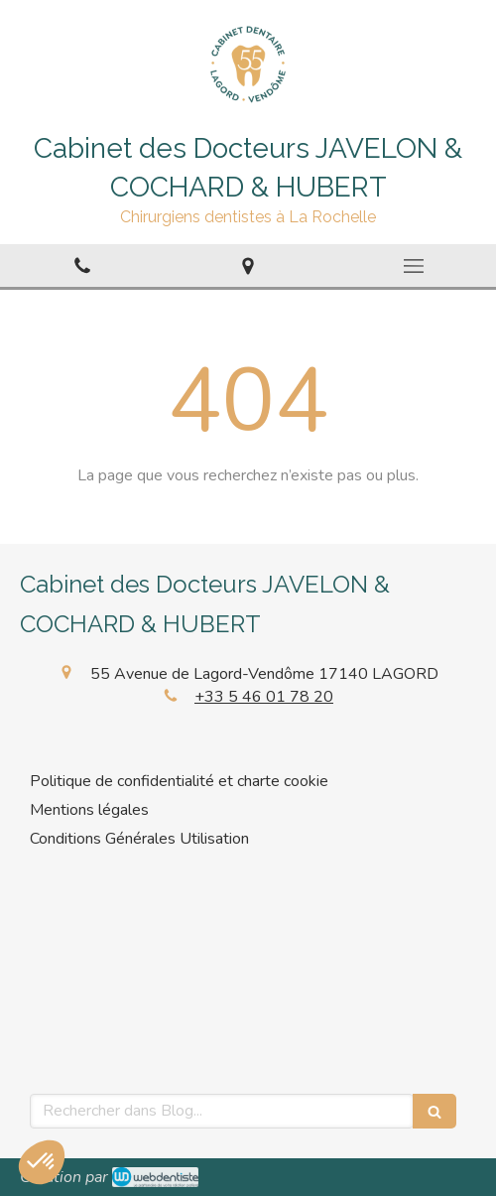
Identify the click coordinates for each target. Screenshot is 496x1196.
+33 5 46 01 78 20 (263, 697)
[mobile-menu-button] (413, 266)
